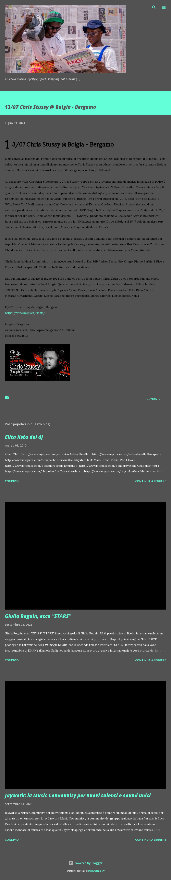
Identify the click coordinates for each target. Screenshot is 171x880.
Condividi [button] (154, 399)
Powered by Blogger (85, 863)
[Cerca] (153, 7)
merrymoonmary (96, 871)
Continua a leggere (150, 481)
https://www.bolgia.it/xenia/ (25, 313)
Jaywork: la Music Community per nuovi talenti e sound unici (78, 795)
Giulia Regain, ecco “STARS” (38, 616)
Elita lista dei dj (24, 436)
